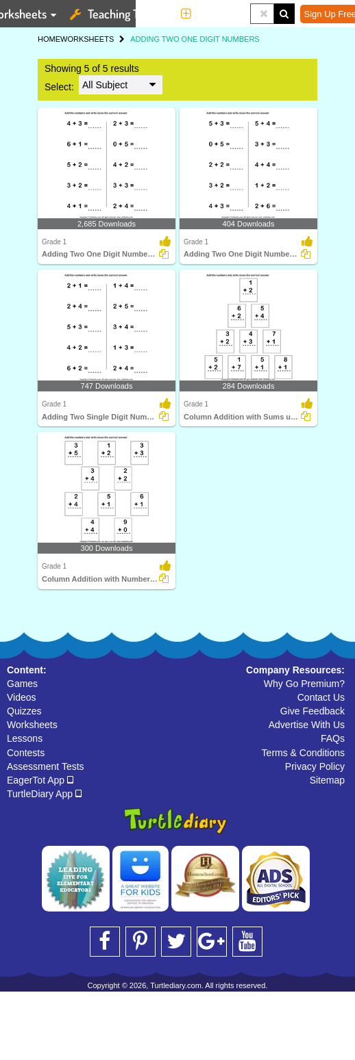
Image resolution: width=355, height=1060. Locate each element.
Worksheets (32, 724)
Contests (26, 752)
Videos (21, 697)
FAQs (333, 738)
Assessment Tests (45, 766)
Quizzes (24, 711)
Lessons (24, 738)
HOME (49, 39)
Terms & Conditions (303, 752)
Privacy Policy (315, 766)
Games (22, 683)
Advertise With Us (307, 724)
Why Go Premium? (304, 683)
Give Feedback (312, 711)
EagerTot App (40, 780)
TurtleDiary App (44, 793)
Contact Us (321, 697)
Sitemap (327, 780)
